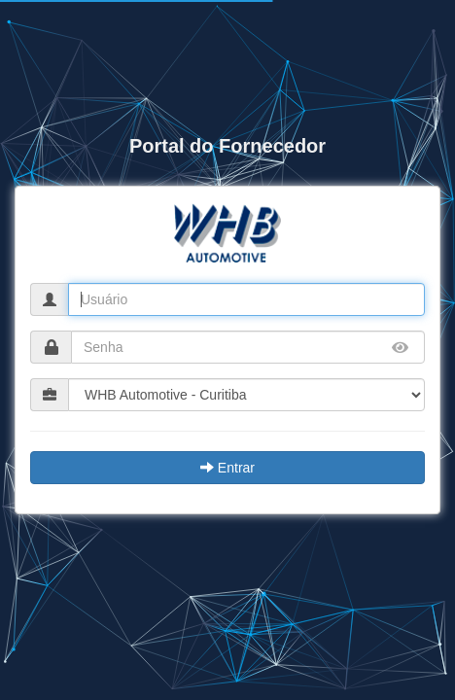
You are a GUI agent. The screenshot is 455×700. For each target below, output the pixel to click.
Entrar (227, 467)
